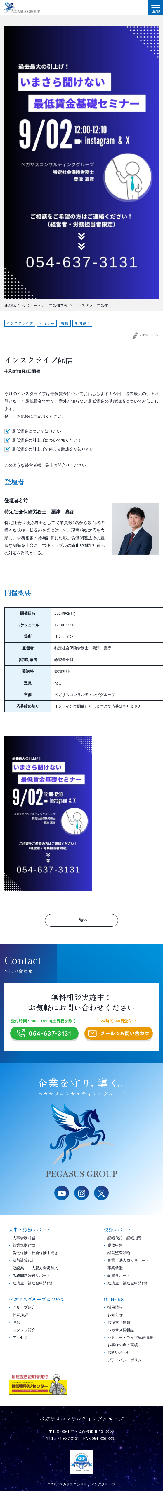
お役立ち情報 (118, 1324)
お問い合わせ (118, 1354)
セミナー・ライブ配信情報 (130, 1339)
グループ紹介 (24, 1309)
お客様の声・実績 (122, 1347)
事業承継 (115, 1270)
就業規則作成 (24, 1247)
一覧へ (81, 920)
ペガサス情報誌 (120, 1332)
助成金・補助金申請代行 (33, 1285)
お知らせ (115, 1317)
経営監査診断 (118, 1255)
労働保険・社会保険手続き (35, 1255)
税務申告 (115, 1247)
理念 (16, 1324)
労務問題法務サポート (32, 1277)
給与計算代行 (24, 1262)
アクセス (20, 1339)
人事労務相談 (24, 1240)
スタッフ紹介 (24, 1332)
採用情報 (115, 1309)
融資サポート (118, 1277)
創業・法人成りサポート (128, 1262)
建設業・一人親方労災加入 (35, 1270)
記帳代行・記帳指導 (124, 1240)
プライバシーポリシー (126, 1362)
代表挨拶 (20, 1317)
